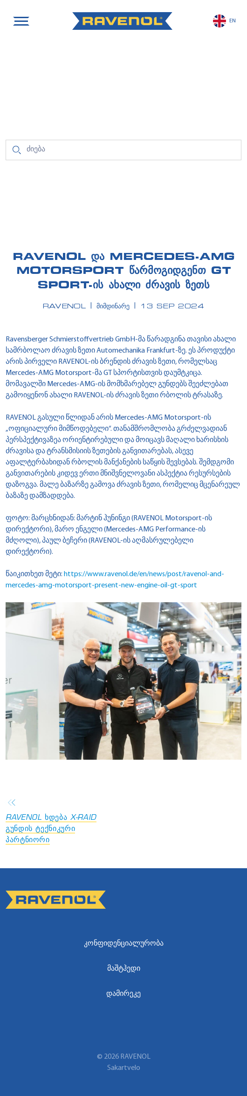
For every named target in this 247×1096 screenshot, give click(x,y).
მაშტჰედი (123, 969)
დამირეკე (123, 994)
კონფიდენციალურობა (124, 943)
